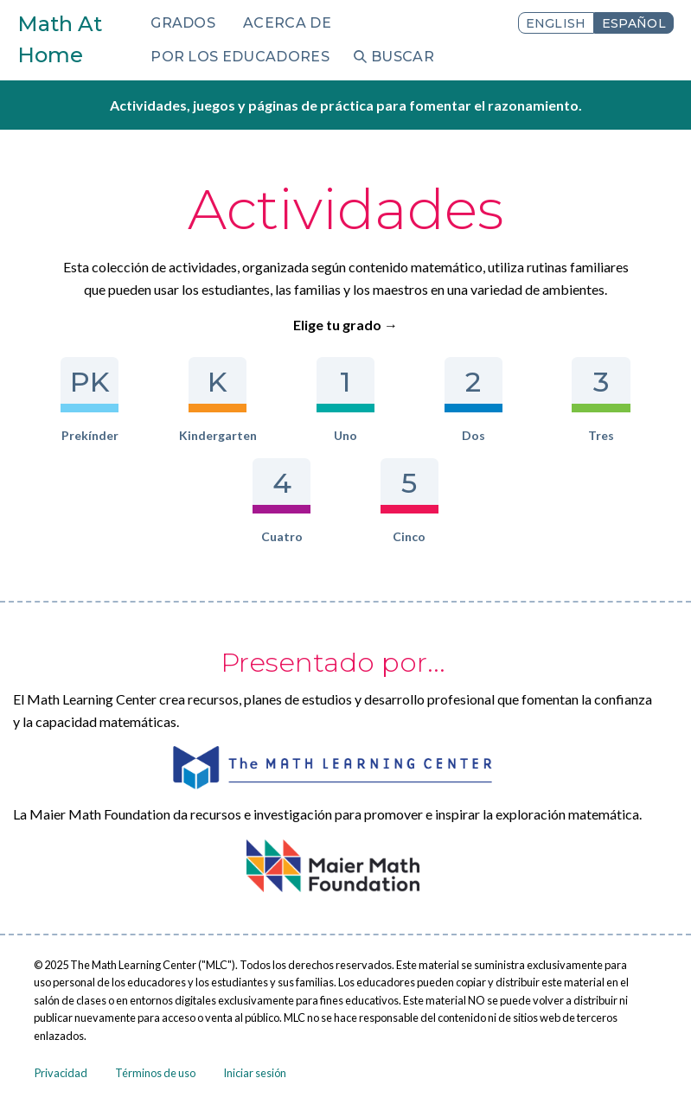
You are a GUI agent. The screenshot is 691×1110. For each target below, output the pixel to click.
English (556, 23)
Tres (601, 400)
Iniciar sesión (254, 1073)
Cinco (409, 501)
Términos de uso (155, 1073)
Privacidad (61, 1073)
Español (634, 23)
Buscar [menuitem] (402, 56)
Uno (345, 400)
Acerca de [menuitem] (287, 23)
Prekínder (89, 400)
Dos (473, 400)
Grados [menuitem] (182, 23)
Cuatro (281, 501)
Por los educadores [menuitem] (240, 56)
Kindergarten (218, 400)
